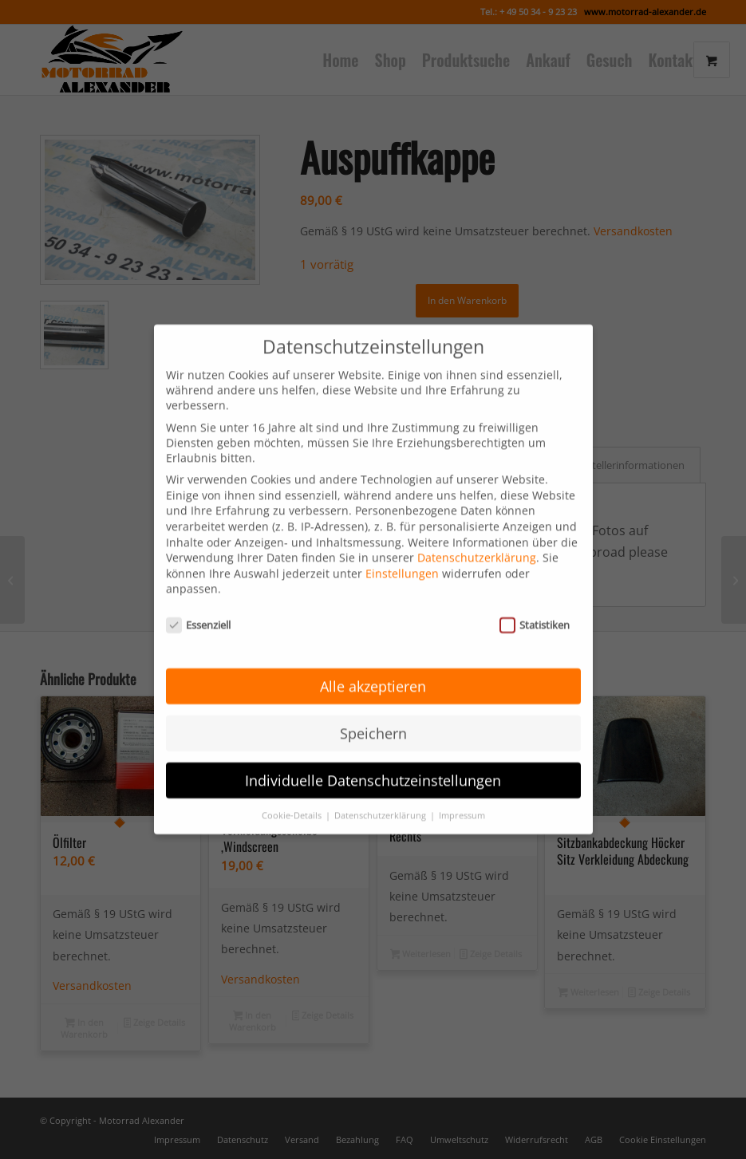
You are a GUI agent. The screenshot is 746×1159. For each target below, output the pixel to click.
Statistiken (534, 598)
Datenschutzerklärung (476, 530)
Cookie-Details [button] (293, 788)
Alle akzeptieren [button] (373, 658)
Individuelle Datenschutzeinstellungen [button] (373, 753)
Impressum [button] (462, 788)
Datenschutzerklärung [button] (381, 788)
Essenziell (198, 598)
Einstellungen (402, 546)
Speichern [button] (373, 706)
